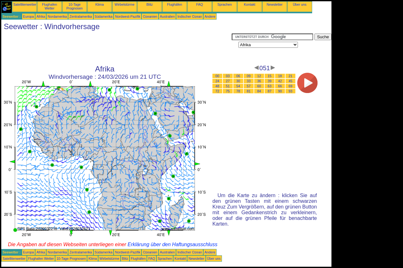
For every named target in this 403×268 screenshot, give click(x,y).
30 (238, 81)
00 (217, 76)
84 (259, 91)
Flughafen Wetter (49, 6)
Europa (28, 16)
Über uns (299, 4)
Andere (210, 16)
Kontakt (249, 4)
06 (238, 76)
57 (249, 86)
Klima (99, 4)
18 (280, 76)
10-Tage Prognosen (74, 6)
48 (217, 86)
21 (291, 76)
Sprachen (224, 4)
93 (291, 91)
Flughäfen (174, 4)
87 (270, 91)
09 (249, 76)
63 (270, 86)
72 (217, 91)
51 (228, 86)
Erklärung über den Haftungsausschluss (172, 244)
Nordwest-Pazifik (127, 16)
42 (280, 81)
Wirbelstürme (125, 4)
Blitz (149, 4)
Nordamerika (57, 16)
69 (291, 86)
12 (259, 76)
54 (238, 86)
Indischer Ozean (189, 16)
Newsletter (274, 4)
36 (259, 81)
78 (238, 91)
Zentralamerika (80, 16)
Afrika (40, 16)
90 (280, 91)
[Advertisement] (116, 48)
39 (270, 81)
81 (249, 91)
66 (280, 86)
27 (228, 81)
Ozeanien (150, 16)
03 (228, 76)
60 (259, 86)
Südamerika (104, 16)
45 (291, 81)
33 (249, 81)
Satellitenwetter (24, 4)
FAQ (199, 4)
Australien (167, 16)
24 (217, 81)
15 (270, 76)
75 (228, 91)
